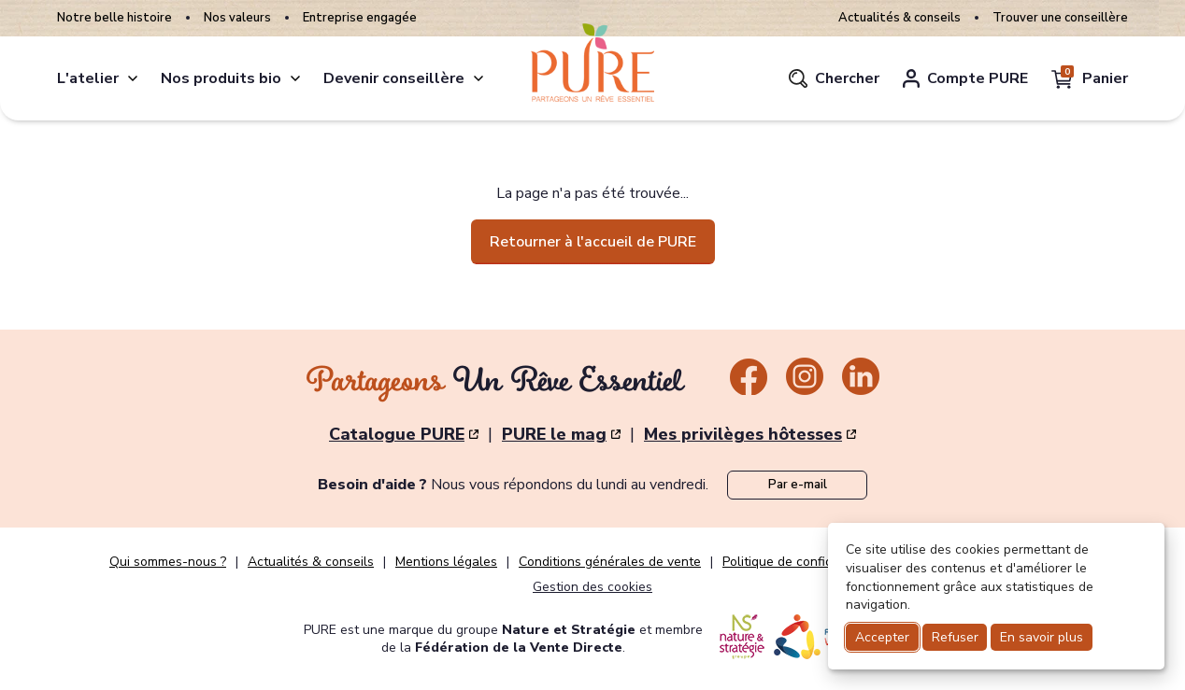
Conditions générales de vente (610, 562)
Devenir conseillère (393, 78)
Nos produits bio (221, 78)
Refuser (955, 637)
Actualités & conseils (899, 18)
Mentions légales (446, 562)
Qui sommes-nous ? (167, 562)
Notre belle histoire (114, 18)
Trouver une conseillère (1060, 18)
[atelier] (132, 78)
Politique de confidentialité (801, 562)
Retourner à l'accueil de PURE (593, 242)
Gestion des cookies (592, 587)
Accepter (882, 637)
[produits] (295, 78)
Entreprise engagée (360, 18)
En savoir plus (1041, 637)
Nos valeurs (237, 18)
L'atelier (88, 78)
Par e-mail (797, 484)
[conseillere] (478, 78)
